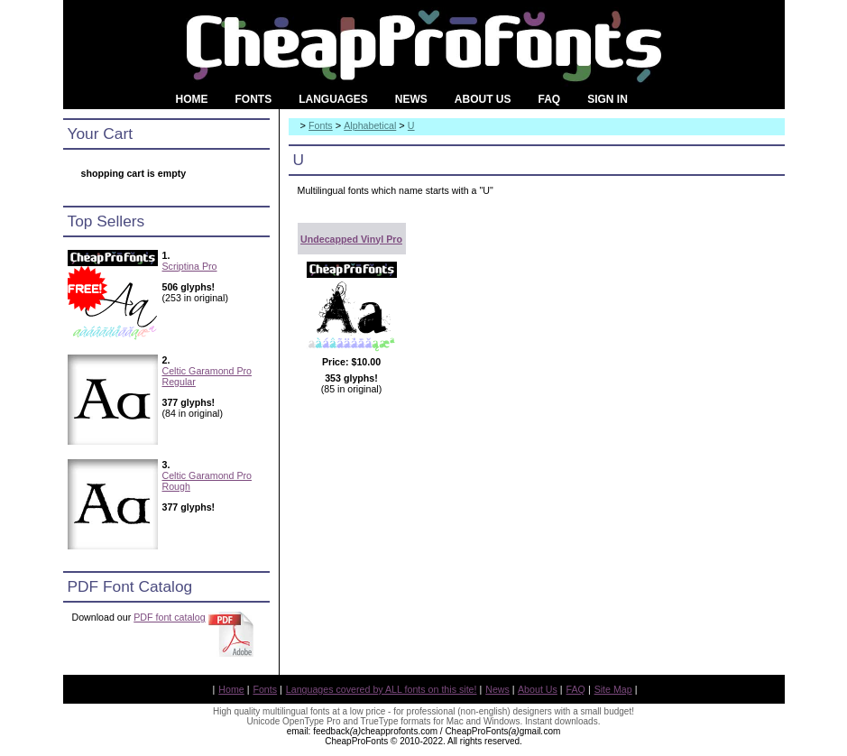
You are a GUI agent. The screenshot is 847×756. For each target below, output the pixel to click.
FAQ (575, 689)
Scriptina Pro (189, 266)
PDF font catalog (169, 617)
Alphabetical (370, 125)
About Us (537, 689)
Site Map (613, 689)
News (497, 689)
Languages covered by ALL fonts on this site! (381, 689)
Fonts (320, 125)
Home (231, 689)
